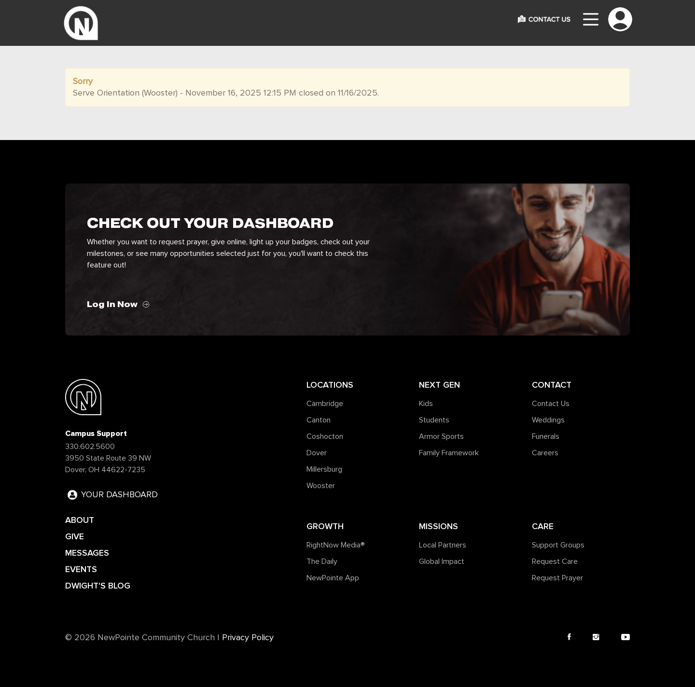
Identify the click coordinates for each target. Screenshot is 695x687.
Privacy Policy (248, 637)
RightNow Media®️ (335, 545)
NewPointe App (332, 578)
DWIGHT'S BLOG (97, 585)
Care (543, 526)
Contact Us (551, 403)
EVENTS (81, 569)
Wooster (320, 486)
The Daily (321, 561)
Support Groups (558, 545)
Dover (316, 453)
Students (434, 420)
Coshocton (324, 436)
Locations (329, 384)
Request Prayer (557, 578)
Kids (426, 403)
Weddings (548, 420)
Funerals (545, 436)
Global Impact (441, 561)
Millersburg (324, 469)
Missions (438, 526)
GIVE (74, 536)
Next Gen (439, 384)
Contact (551, 384)
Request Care (555, 561)
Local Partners (442, 545)
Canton (318, 420)
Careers (545, 453)
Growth (325, 526)
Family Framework (449, 453)
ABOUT (79, 520)
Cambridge (324, 403)
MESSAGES (87, 552)
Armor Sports (441, 436)
